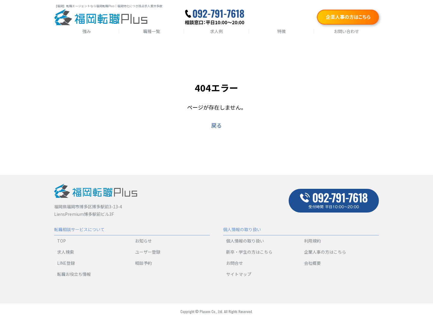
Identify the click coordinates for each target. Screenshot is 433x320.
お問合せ (234, 263)
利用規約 (312, 241)
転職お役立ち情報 (74, 274)
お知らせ (143, 241)
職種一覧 (151, 31)
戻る (216, 125)
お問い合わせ (346, 31)
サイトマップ (238, 274)
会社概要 (312, 263)
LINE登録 (66, 263)
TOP (61, 241)
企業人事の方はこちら (325, 252)
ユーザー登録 (147, 252)
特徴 (281, 31)
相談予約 (143, 263)
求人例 (216, 31)
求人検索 (65, 252)
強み (86, 31)
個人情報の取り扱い (245, 241)
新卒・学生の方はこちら (249, 252)
